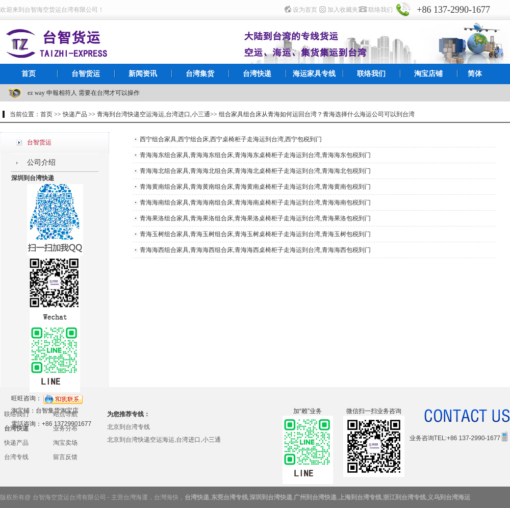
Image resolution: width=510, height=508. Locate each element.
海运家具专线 (314, 74)
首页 (28, 74)
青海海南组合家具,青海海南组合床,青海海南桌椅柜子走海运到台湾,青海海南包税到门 (255, 202)
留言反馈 (65, 457)
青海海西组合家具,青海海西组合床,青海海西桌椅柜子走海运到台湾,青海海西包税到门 (255, 249)
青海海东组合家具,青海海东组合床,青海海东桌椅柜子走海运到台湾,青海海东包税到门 (255, 155)
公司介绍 (41, 162)
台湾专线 (16, 457)
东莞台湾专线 (229, 497)
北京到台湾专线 (128, 426)
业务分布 (65, 428)
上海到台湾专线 (360, 497)
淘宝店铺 (428, 74)
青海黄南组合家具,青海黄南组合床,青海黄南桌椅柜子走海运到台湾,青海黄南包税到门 (255, 186)
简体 (475, 74)
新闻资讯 (143, 74)
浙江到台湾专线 (404, 497)
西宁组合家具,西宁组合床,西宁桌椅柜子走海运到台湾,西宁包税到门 (231, 139)
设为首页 (305, 9)
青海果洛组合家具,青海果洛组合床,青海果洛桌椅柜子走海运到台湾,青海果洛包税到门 (255, 218)
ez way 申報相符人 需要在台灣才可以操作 (84, 92)
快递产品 (16, 442)
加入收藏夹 (342, 9)
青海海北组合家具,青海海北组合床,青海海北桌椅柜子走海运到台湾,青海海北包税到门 (255, 170)
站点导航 (65, 414)
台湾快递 (257, 74)
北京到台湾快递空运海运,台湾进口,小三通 (164, 439)
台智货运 (85, 74)
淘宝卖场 (65, 442)
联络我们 (380, 9)
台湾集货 (200, 74)
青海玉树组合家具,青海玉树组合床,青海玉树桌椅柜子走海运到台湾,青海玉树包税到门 (255, 234)
